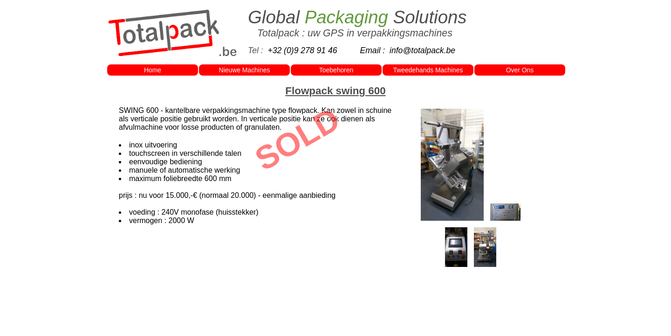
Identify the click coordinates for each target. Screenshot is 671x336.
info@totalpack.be (422, 50)
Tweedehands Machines (428, 70)
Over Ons (520, 70)
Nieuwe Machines (244, 70)
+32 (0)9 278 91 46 (302, 50)
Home (152, 70)
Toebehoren (336, 70)
